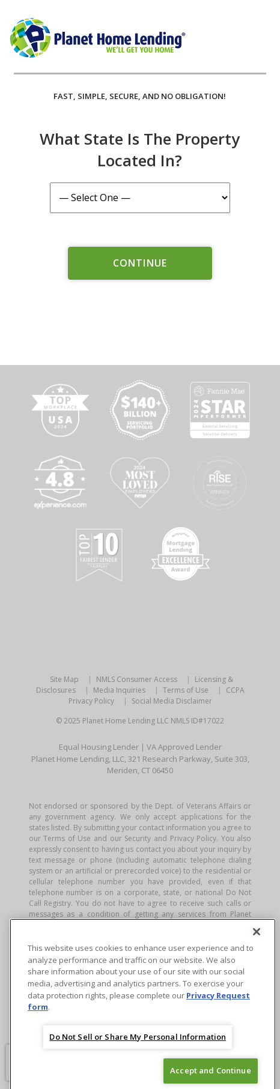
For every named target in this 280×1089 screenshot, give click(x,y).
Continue (140, 263)
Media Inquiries (119, 690)
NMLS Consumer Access (136, 679)
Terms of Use (185, 690)
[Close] (256, 937)
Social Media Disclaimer (172, 701)
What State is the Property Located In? (140, 149)
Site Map (64, 679)
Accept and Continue (210, 1075)
